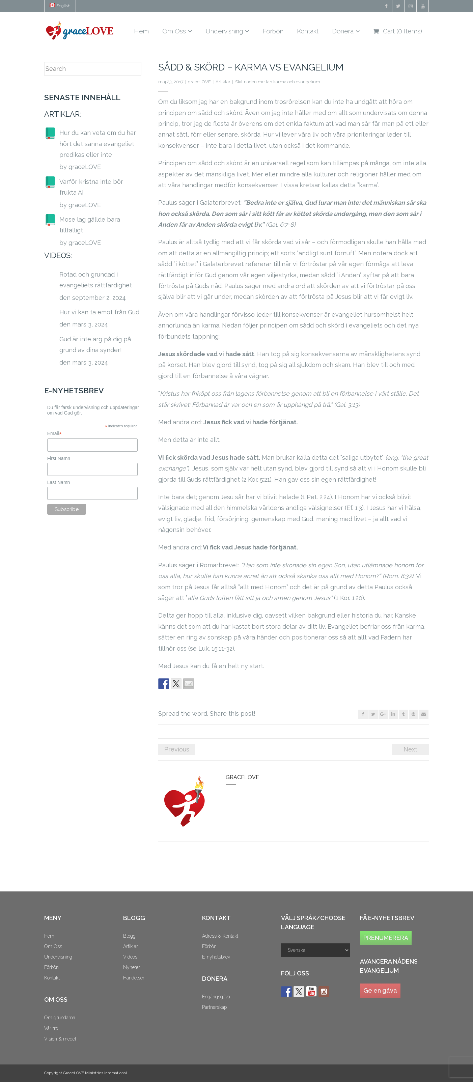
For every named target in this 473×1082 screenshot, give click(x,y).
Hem (49, 936)
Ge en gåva (380, 990)
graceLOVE (199, 81)
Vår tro (51, 1028)
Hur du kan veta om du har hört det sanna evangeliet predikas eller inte (97, 143)
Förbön (51, 967)
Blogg (129, 936)
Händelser (133, 977)
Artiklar (223, 81)
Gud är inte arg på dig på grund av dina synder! (95, 344)
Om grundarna (59, 1017)
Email (54, 433)
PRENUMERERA (385, 937)
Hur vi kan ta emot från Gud (99, 312)
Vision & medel (60, 1039)
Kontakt (52, 977)
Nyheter (131, 967)
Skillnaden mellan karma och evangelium (277, 81)
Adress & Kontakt (220, 936)
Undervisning (58, 957)
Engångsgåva (216, 996)
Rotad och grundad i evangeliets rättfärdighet (95, 280)
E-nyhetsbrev (216, 957)
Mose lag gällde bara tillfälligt (89, 225)
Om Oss (53, 946)
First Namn (58, 458)
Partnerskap (214, 1007)
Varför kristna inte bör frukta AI (91, 187)
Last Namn (58, 482)
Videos (130, 957)
